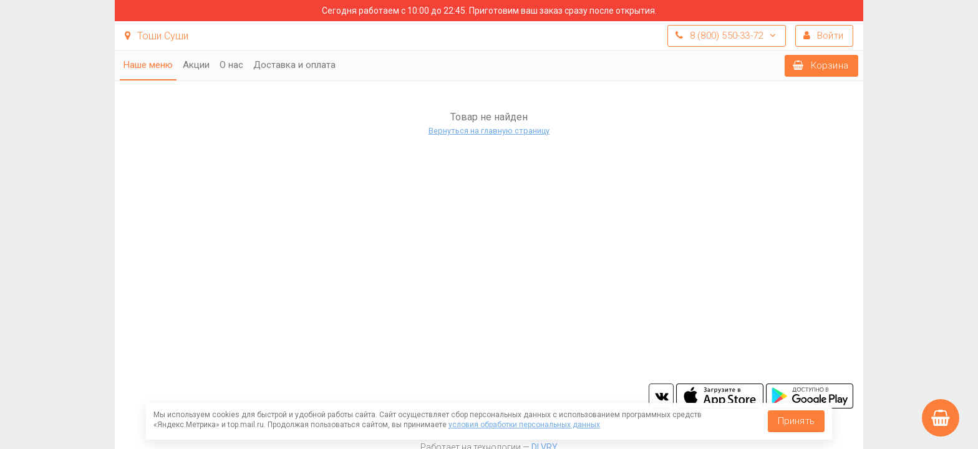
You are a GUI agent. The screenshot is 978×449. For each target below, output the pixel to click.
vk (661, 396)
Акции (196, 64)
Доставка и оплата (294, 64)
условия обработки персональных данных (524, 424)
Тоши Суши (156, 36)
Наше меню (148, 64)
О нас (231, 64)
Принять (796, 421)
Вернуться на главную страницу (489, 130)
